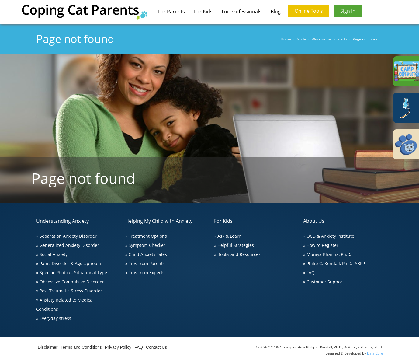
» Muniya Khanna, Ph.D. (327, 254)
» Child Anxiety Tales (146, 254)
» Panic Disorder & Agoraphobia (68, 263)
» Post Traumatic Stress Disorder (69, 291)
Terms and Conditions (81, 347)
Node (301, 39)
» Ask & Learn (227, 236)
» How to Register (320, 245)
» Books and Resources (237, 254)
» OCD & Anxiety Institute (328, 236)
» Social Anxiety (52, 254)
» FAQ (309, 272)
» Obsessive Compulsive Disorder (70, 282)
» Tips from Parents (145, 263)
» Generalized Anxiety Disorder (67, 245)
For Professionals (241, 11)
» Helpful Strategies (234, 245)
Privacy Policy (118, 347)
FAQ (138, 347)
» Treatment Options (146, 236)
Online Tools (309, 11)
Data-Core (375, 353)
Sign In (347, 11)
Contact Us (156, 347)
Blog (276, 11)
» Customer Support (323, 282)
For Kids (203, 11)
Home (286, 39)
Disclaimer (47, 347)
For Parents (171, 11)
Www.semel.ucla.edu (329, 39)
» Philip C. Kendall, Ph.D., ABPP (334, 263)
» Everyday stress (53, 318)
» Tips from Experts (144, 272)
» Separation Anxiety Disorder (66, 236)
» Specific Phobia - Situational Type (71, 272)
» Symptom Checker (145, 245)
